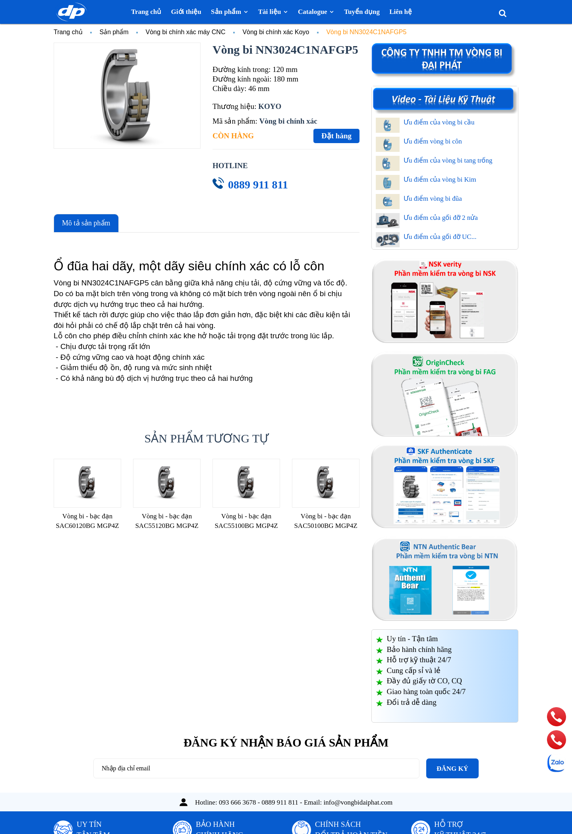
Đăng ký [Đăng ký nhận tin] (452, 768)
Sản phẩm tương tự (207, 438)
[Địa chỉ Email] (256, 768)
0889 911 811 (258, 184)
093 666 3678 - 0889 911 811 (258, 802)
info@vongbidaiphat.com (358, 802)
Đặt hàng (336, 136)
